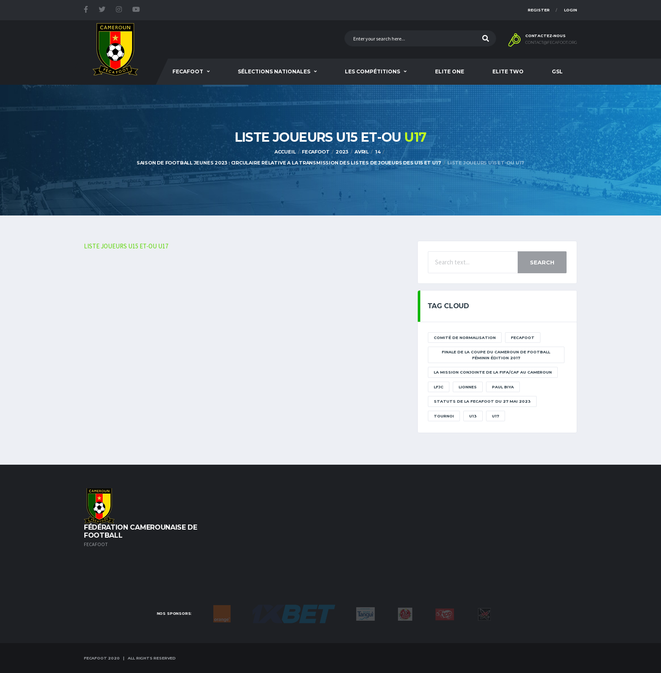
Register (539, 10)
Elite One (449, 71)
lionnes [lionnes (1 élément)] (468, 387)
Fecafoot (187, 71)
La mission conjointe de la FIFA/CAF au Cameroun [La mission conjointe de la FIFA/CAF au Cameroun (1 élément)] (493, 372)
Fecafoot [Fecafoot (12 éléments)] (523, 337)
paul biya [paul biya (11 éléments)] (503, 387)
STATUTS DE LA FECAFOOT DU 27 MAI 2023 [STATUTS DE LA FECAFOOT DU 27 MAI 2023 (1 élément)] (482, 401)
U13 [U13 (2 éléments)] (473, 416)
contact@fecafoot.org (551, 42)
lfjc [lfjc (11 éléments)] (438, 387)
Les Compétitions (372, 71)
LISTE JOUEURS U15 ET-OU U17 (126, 246)
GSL (557, 71)
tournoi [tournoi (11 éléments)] (444, 416)
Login (570, 10)
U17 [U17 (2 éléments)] (495, 416)
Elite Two (508, 71)
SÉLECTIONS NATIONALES (274, 71)
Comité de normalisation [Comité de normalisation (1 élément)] (465, 337)
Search (542, 262)
